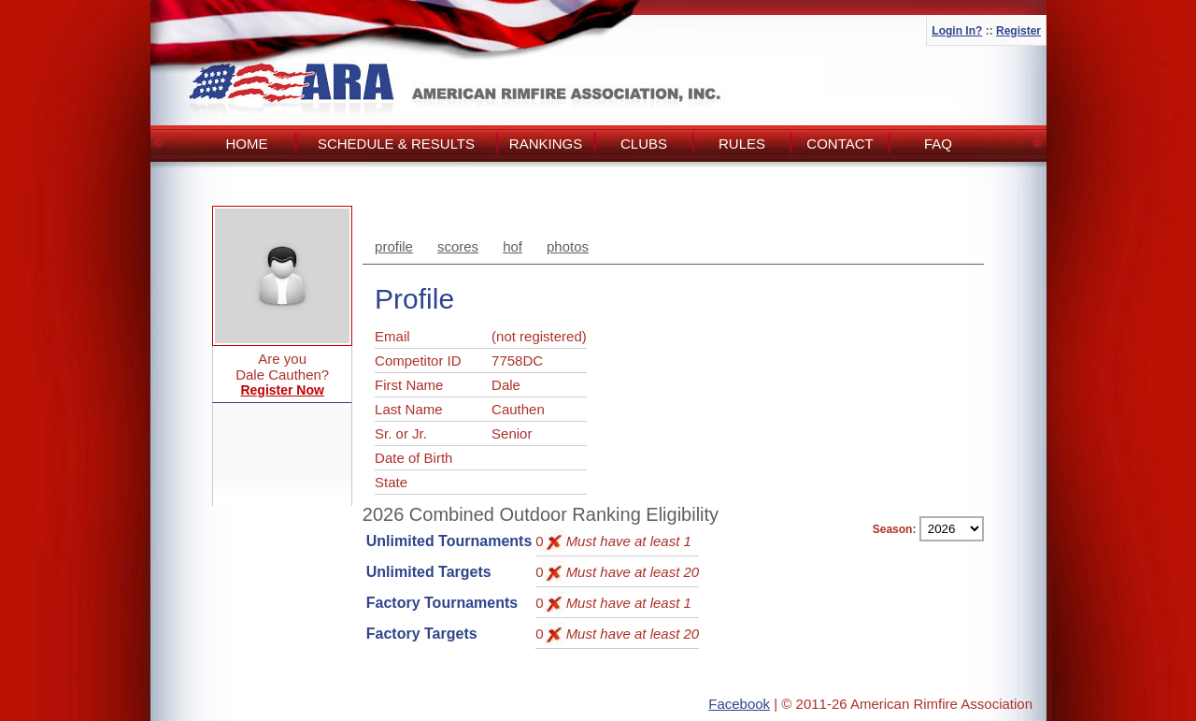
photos (568, 246)
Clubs (643, 143)
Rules (742, 143)
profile (394, 246)
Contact (839, 143)
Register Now (281, 389)
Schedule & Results (396, 143)
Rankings (545, 143)
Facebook (739, 704)
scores (457, 246)
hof (512, 246)
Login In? (957, 30)
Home (247, 143)
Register (1018, 30)
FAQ (938, 143)
